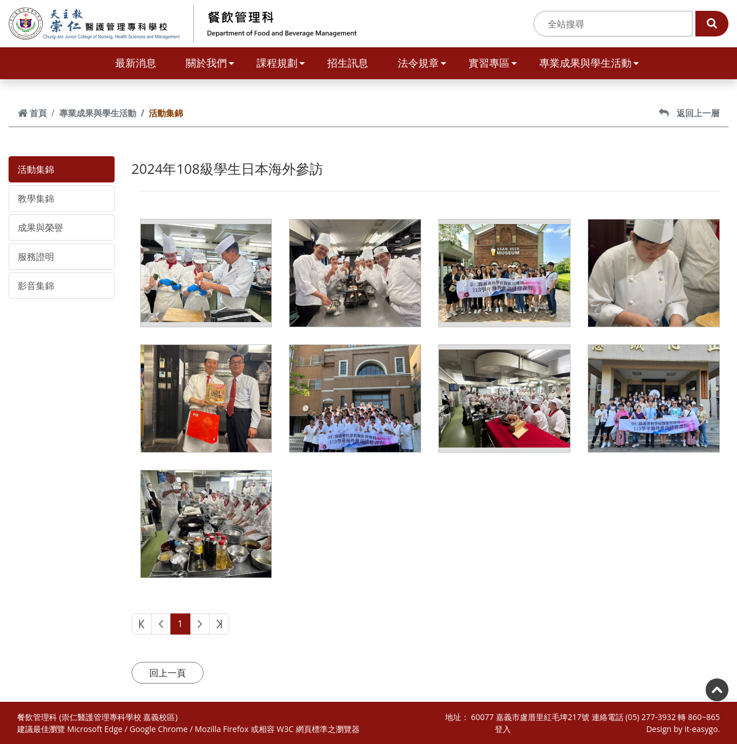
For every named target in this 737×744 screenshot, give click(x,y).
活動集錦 (36, 169)
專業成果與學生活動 (589, 63)
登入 (503, 728)
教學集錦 (36, 198)
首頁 (32, 113)
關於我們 (210, 63)
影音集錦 (36, 285)
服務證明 (36, 256)
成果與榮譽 (40, 227)
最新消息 (135, 63)
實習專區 (493, 63)
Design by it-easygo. (683, 728)
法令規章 (422, 63)
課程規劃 (280, 63)
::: (527, 24)
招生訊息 (347, 63)
